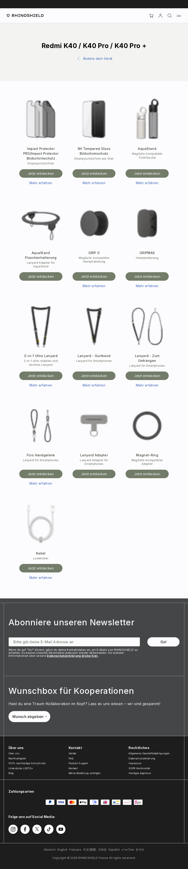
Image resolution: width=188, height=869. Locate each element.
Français (75, 849)
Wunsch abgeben (29, 716)
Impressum (135, 763)
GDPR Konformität (139, 768)
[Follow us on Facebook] (25, 829)
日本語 (102, 849)
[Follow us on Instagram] (13, 829)
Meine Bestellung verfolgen (85, 773)
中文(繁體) (89, 849)
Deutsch (50, 849)
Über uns (14, 753)
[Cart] (151, 15)
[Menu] (179, 15)
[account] (160, 15)
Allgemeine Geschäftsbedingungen (149, 753)
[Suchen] (169, 15)
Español (114, 849)
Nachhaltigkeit (17, 758)
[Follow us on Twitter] (37, 829)
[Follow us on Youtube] (60, 829)
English (62, 849)
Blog (11, 773)
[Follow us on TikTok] (48, 829)
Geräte (72, 753)
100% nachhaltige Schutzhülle (26, 763)
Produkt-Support (78, 763)
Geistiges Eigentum (140, 773)
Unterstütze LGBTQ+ (20, 768)
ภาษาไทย (128, 849)
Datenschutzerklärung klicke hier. (73, 655)
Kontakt (73, 768)
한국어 (140, 849)
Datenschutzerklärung (142, 758)
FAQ (71, 758)
